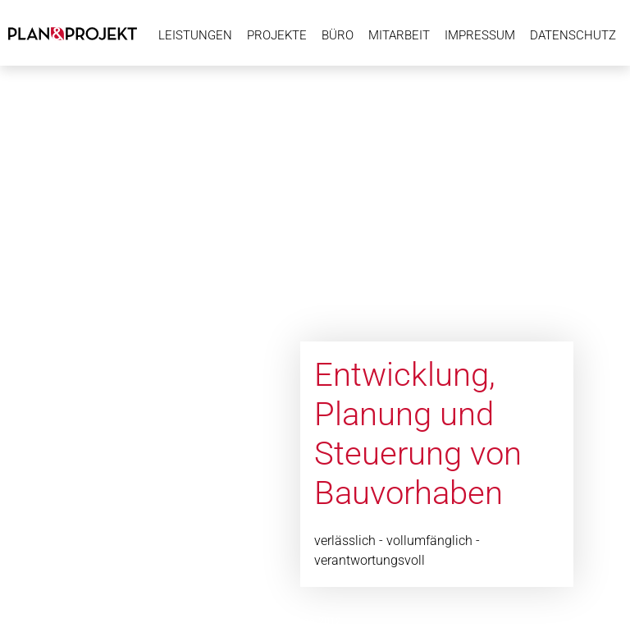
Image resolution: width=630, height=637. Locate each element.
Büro (338, 35)
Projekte (277, 35)
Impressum (480, 35)
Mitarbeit (399, 35)
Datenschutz (573, 35)
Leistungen (195, 35)
